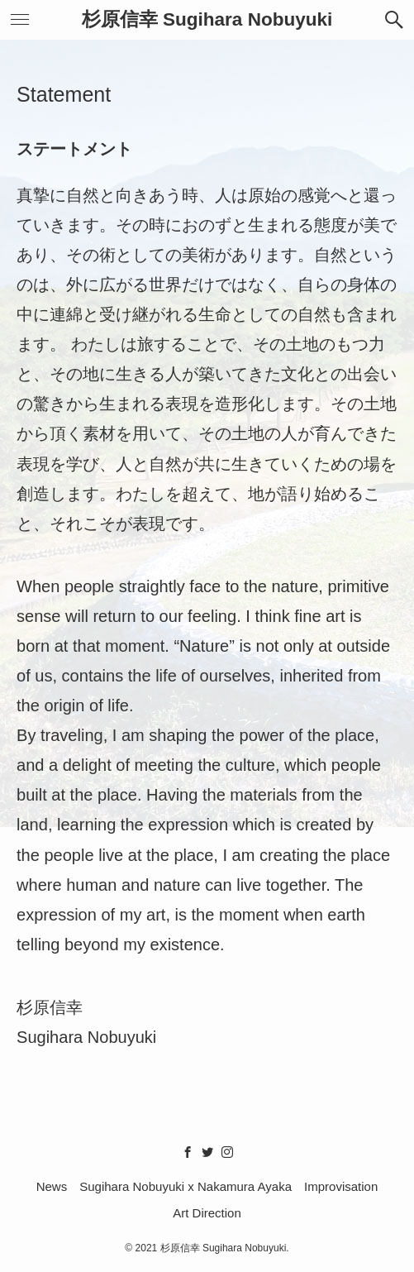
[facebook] (187, 1152)
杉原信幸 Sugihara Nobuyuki (207, 20)
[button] (394, 20)
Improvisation (341, 1186)
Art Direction (207, 1213)
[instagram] (227, 1152)
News (52, 1186)
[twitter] (207, 1152)
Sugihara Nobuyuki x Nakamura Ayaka (185, 1186)
